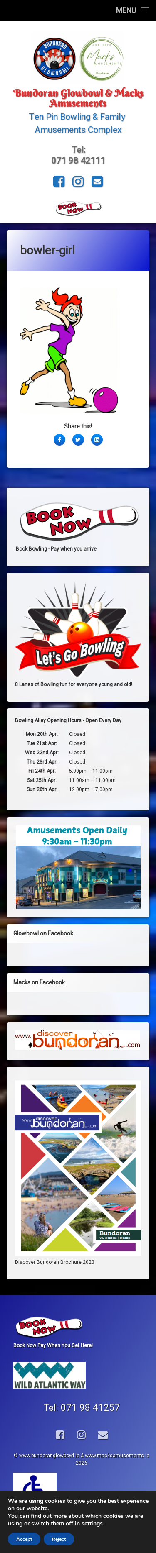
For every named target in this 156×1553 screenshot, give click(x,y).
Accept (24, 1539)
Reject (59, 1539)
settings (92, 1523)
